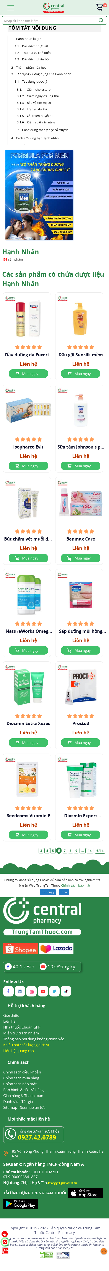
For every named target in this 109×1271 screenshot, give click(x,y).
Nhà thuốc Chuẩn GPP (21, 1027)
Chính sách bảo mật (75, 885)
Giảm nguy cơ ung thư (43, 96)
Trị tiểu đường (37, 109)
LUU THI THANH (30, 1172)
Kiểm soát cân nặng (41, 122)
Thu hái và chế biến (36, 53)
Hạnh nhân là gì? (28, 39)
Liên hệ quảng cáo (18, 1050)
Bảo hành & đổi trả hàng (23, 1089)
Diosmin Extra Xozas (28, 723)
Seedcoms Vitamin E (28, 816)
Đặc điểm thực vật (35, 46)
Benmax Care (80, 539)
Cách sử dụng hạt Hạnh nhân (37, 138)
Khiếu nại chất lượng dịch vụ (26, 1044)
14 (90, 850)
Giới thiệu (11, 1015)
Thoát (64, 892)
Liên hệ (9, 1021)
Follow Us (13, 981)
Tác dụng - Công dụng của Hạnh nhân (43, 74)
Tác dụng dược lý (34, 81)
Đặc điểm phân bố (35, 59)
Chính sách (18, 1062)
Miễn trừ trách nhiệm (21, 1033)
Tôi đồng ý (47, 892)
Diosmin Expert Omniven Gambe (81, 816)
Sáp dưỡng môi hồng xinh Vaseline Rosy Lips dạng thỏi (80, 631)
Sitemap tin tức (32, 1107)
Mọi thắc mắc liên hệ (29, 1119)
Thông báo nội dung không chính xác (33, 1038)
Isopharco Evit (28, 447)
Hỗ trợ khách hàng (26, 1005)
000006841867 (20, 1176)
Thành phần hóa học (31, 67)
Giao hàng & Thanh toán (23, 1095)
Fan (19, 966)
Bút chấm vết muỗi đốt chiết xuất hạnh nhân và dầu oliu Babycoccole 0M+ (28, 539)
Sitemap (10, 1107)
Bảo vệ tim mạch (39, 103)
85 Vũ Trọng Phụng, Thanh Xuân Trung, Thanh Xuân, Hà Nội (58, 1153)
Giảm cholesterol (39, 89)
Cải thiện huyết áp (40, 116)
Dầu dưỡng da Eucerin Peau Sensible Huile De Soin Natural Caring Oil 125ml (28, 355)
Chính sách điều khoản (22, 1072)
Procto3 (80, 723)
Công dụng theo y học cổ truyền (45, 130)
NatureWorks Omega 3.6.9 (28, 631)
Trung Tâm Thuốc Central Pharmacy (67, 1230)
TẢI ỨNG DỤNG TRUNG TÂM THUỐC (35, 1193)
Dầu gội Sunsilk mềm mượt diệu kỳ (81, 355)
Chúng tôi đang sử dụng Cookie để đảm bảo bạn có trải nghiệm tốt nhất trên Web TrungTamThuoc (52, 883)
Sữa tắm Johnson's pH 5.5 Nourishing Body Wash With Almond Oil (81, 447)
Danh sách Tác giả (18, 1101)
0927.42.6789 (37, 1137)
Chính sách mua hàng (21, 1077)
